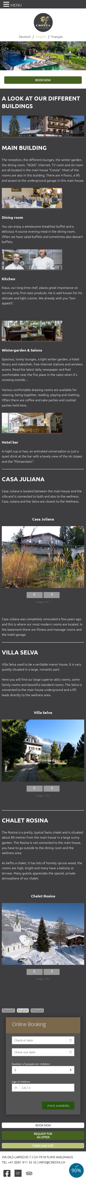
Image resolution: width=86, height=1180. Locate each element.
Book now (43, 1125)
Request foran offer (43, 1135)
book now (43, 80)
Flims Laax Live (43, 1145)
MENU (16, 5)
